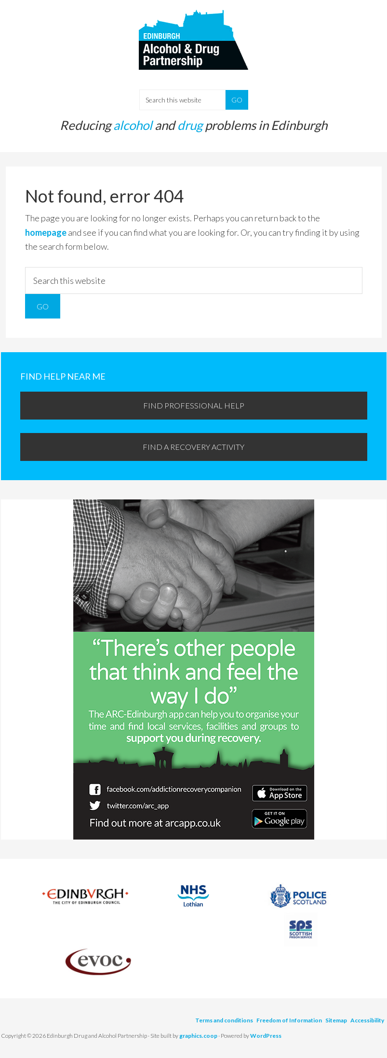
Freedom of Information (289, 1020)
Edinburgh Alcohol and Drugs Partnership (193, 48)
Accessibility (367, 1020)
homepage (46, 232)
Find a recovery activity (193, 446)
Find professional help (193, 405)
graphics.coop (198, 1035)
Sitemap (336, 1020)
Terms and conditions (224, 1020)
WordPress (265, 1035)
